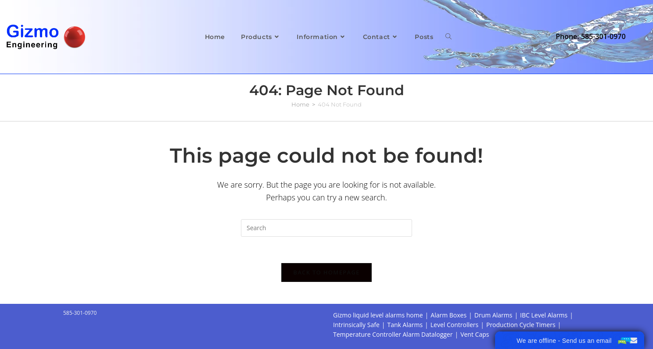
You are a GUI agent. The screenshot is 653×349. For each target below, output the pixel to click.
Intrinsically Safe (356, 325)
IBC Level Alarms (543, 315)
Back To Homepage (326, 272)
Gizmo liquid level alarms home (378, 315)
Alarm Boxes (448, 315)
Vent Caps (474, 334)
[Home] (300, 104)
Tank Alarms (405, 325)
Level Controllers (454, 325)
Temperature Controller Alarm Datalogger (392, 334)
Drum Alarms (493, 315)
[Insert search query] (326, 228)
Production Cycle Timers (521, 325)
